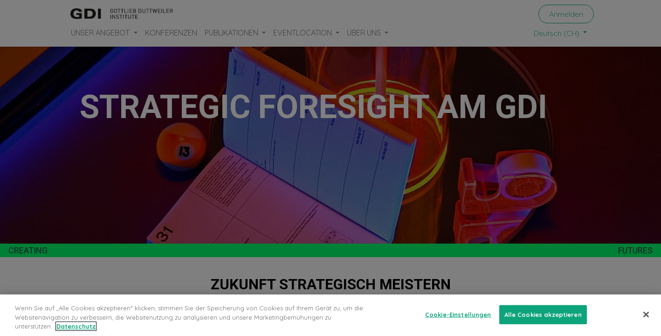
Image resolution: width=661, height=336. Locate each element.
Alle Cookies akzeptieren (543, 314)
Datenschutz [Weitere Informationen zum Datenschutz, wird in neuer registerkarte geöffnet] (76, 326)
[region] (330, 315)
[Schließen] (646, 314)
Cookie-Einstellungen (458, 314)
